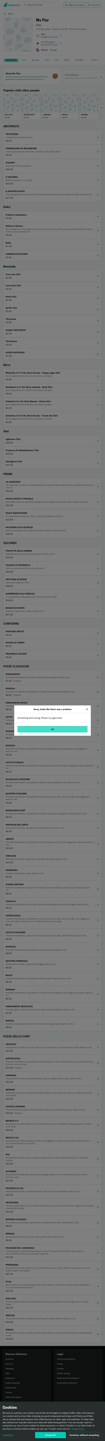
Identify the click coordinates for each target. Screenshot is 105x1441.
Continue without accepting (84, 1435)
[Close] (87, 709)
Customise (8, 1435)
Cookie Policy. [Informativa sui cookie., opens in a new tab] (78, 1429)
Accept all (50, 1435)
